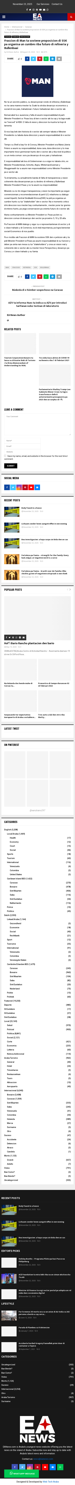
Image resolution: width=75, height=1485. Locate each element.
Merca (10, 1123)
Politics (10, 911)
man (7, 267)
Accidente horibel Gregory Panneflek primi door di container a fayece (42, 1344)
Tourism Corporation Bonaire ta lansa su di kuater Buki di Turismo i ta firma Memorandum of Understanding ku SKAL (19, 361)
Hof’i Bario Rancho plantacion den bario (29, 643)
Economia (11, 1046)
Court (12, 846)
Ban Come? (9, 1172)
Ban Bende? (9, 1176)
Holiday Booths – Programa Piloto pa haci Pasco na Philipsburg (42, 1260)
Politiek (10, 997)
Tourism (11, 858)
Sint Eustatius (16, 899)
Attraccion (12, 1082)
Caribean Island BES (16, 879)
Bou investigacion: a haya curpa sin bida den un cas (44, 539)
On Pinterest (11, 745)
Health (13, 838)
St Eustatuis (9, 1009)
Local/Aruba (12, 834)
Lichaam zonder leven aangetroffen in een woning (44, 523)
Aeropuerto (12, 1086)
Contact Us (57, 4)
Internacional (24, 36)
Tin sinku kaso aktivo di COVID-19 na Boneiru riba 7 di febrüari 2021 (54, 359)
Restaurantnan (13, 1074)
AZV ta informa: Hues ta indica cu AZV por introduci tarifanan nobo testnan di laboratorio (37, 304)
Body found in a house (31, 508)
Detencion (11, 1143)
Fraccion (16, 267)
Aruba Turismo (11, 1058)
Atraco (10, 1147)
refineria (26, 267)
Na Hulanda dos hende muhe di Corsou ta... (18, 684)
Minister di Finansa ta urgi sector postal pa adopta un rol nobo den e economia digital (45, 1292)
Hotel (9, 1066)
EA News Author (12, 52)
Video (7, 1168)
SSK (35, 267)
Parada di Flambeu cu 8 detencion (34, 1327)
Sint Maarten (15, 891)
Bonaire (13, 887)
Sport (9, 940)
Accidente (11, 1139)
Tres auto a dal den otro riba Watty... (51, 716)
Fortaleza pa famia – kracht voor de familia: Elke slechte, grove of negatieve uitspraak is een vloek (44, 572)
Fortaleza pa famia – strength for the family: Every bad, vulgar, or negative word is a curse (45, 556)
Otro (9, 1131)
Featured (15, 36)
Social (13, 850)
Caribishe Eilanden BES (17, 964)
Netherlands (15, 903)
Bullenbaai (44, 267)
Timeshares (12, 1070)
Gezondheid (15, 923)
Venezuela (15, 866)
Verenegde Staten (18, 960)
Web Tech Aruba (51, 1481)
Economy (14, 842)
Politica (10, 1033)
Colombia (14, 870)
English (7, 830)
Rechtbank (14, 936)
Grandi (10, 1160)
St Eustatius (9, 1013)
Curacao (8, 36)
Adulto (10, 1164)
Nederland (15, 989)
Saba (12, 895)
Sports (10, 854)
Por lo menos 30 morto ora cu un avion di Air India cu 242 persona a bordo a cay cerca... (44, 1313)
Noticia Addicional (15, 1054)
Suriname (11, 1127)
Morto (7, 1156)
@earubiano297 (37, 810)
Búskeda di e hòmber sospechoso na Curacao (37, 290)
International (13, 862)
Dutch (6, 915)
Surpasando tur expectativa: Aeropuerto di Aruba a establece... (19, 716)
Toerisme (11, 944)
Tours (9, 1078)
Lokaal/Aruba (13, 919)
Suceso (7, 1135)
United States (16, 874)
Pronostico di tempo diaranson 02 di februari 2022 (53, 684)
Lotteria (10, 1050)
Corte (9, 1042)
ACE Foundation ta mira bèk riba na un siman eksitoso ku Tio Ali (44, 1276)
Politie (10, 993)
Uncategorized (11, 1180)
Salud (9, 1025)
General (10, 1062)
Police (10, 907)
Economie (14, 927)
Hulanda (11, 1119)
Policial (10, 1029)
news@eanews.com (43, 1459)
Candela (11, 1152)
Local (6, 1021)
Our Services (43, 4)
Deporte (8, 1005)
